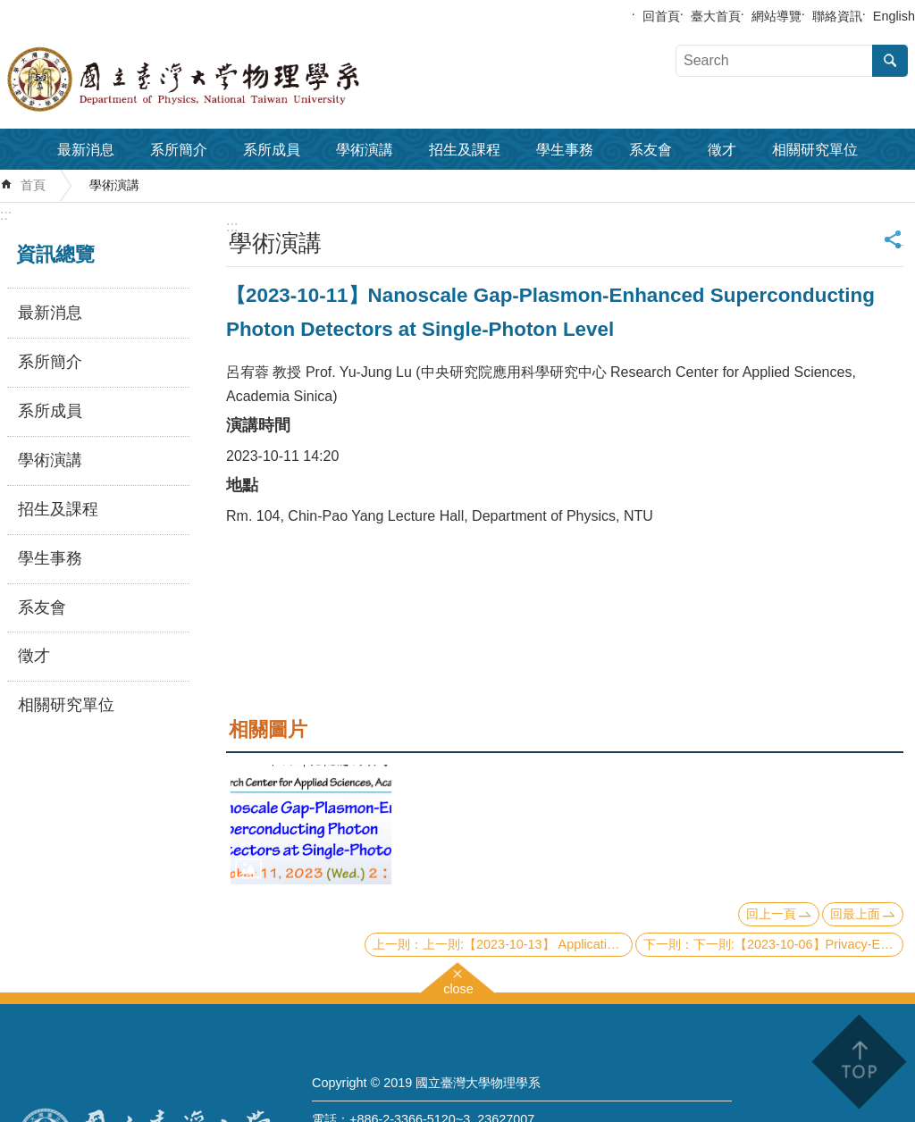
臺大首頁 (716, 16)
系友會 (650, 149)
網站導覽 (776, 16)
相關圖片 (268, 729)
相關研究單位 (815, 149)
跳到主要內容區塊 (9, 9)
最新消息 (85, 149)
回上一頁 (771, 914)
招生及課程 (464, 149)
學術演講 (364, 149)
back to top (858, 1061)
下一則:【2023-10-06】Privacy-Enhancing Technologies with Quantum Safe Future (798, 944)
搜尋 (890, 61)
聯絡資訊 (837, 16)
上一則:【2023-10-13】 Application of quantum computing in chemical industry (528, 944)
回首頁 (661, 16)
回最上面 (855, 914)
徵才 (722, 149)
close (458, 987)
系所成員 (271, 149)
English (894, 16)
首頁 (33, 185)
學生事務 (564, 149)
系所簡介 (178, 149)
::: (6, 214)
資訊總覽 (55, 254)
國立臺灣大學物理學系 (223, 79)
